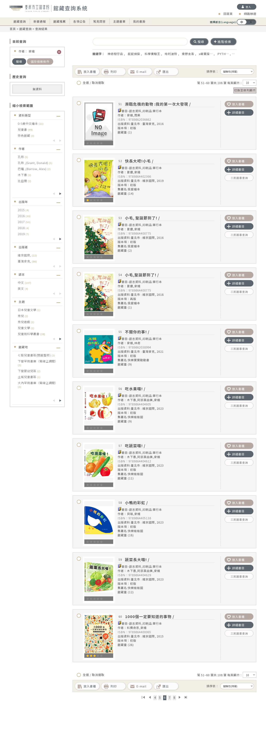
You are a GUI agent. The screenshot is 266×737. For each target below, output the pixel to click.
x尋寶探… (206, 54)
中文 (21, 282)
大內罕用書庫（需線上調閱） (38, 383)
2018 (22, 228)
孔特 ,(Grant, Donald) (33, 163)
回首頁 (228, 14)
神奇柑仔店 (115, 54)
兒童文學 (24, 328)
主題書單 (119, 21)
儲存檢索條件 (40, 61)
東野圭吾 (188, 54)
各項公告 (79, 21)
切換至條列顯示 (245, 90)
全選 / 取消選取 (90, 83)
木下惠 (23, 175)
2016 (22, 216)
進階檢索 (222, 41)
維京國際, (25, 255)
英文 (21, 288)
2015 (22, 210)
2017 (22, 222)
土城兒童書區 (27, 377)
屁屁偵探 (134, 54)
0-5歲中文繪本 (28, 123)
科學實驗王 (152, 54)
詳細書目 (236, 112)
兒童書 (23, 129)
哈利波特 (171, 54)
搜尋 (19, 61)
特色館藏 (24, 135)
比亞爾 (23, 181)
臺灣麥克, (25, 261)
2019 (22, 234)
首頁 (13, 29)
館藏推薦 (59, 21)
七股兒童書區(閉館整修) (34, 355)
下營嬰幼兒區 (27, 371)
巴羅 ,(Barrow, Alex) (32, 169)
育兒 (21, 316)
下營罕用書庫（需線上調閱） (38, 361)
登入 (248, 7)
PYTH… (223, 54)
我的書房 (139, 21)
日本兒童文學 (27, 310)
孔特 (21, 157)
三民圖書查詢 (239, 178)
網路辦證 (250, 14)
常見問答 (99, 21)
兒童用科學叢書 (29, 334)
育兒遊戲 (24, 322)
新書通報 (39, 21)
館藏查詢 (20, 21)
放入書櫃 (236, 104)
